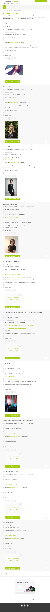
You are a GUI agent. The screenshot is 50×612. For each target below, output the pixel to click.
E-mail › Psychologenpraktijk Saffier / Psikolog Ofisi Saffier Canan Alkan (19, 325)
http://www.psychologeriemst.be (15, 487)
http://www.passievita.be (14, 162)
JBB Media (24, 609)
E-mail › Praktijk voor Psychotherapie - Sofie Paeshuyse (16, 433)
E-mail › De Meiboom (9, 376)
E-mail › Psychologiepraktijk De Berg (12, 274)
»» (12, 23)
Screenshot (23, 42)
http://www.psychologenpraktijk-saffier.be (17, 328)
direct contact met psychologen (12, 17)
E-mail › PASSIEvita (9, 159)
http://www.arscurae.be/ (14, 538)
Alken (11, 151)
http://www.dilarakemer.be (14, 42)
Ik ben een (41, 1)
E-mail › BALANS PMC (10, 99)
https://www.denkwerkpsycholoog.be (16, 219)
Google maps (20, 31)
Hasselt (11, 368)
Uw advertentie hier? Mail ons (25, 593)
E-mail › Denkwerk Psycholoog (11, 217)
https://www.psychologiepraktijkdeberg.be (17, 277)
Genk (11, 317)
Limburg (7, 31)
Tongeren (11, 91)
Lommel (11, 425)
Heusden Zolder (13, 31)
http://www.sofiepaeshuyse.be (15, 436)
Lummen (11, 266)
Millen (11, 476)
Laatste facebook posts (10, 52)
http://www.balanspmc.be (14, 102)
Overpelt (11, 209)
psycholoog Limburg (41, 15)
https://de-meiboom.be (13, 379)
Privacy (27, 609)
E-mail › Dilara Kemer (9, 39)
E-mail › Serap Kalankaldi (10, 535)
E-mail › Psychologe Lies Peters (11, 484)
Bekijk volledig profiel (12, 81)
